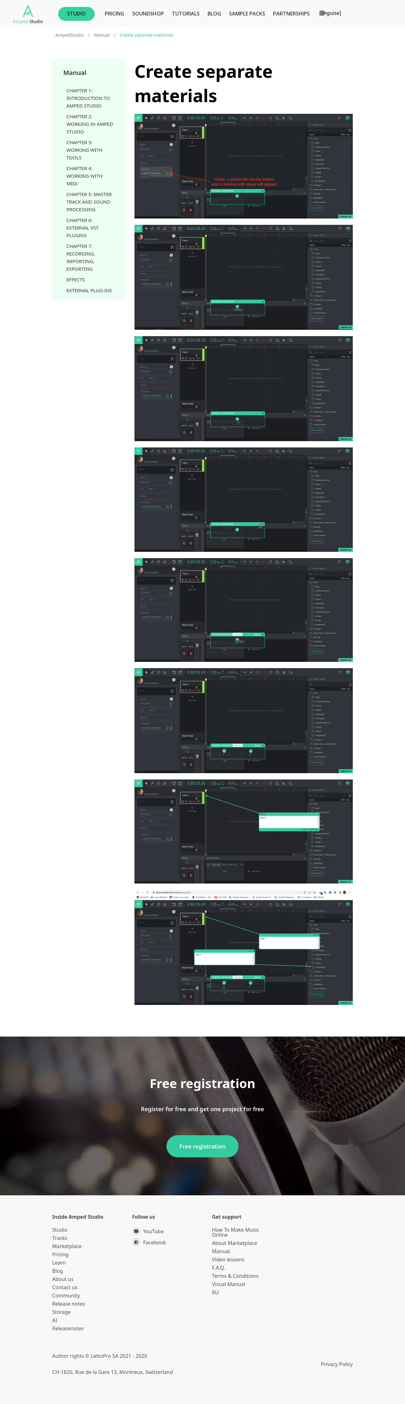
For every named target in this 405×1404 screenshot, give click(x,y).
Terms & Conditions (235, 1275)
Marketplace (67, 1246)
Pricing (114, 13)
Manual (101, 35)
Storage (61, 1312)
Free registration (202, 1146)
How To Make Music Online (235, 1232)
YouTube (148, 1231)
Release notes (68, 1303)
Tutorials (186, 13)
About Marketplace (234, 1243)
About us (62, 1279)
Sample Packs (247, 13)
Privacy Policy (337, 1364)
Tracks (59, 1238)
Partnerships (291, 13)
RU (215, 1292)
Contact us (65, 1287)
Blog (214, 13)
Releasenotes (68, 1328)
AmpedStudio (69, 35)
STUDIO (76, 13)
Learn (59, 1262)
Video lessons (228, 1259)
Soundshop (148, 13)
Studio (59, 1229)
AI (54, 1320)
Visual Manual (228, 1284)
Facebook (149, 1242)
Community (66, 1295)
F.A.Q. (218, 1267)
